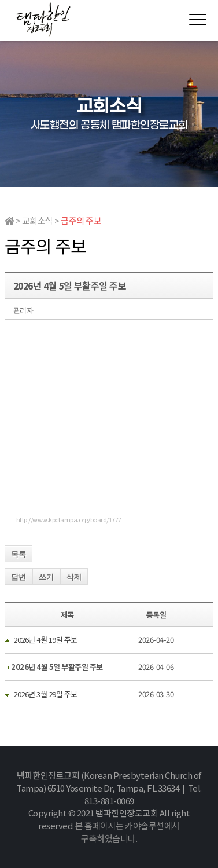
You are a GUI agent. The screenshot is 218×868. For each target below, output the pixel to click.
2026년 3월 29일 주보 (45, 693)
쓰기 (46, 577)
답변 (18, 577)
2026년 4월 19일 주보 (45, 639)
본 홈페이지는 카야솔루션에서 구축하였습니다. (127, 831)
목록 (18, 554)
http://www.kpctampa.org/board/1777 (68, 519)
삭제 (74, 577)
